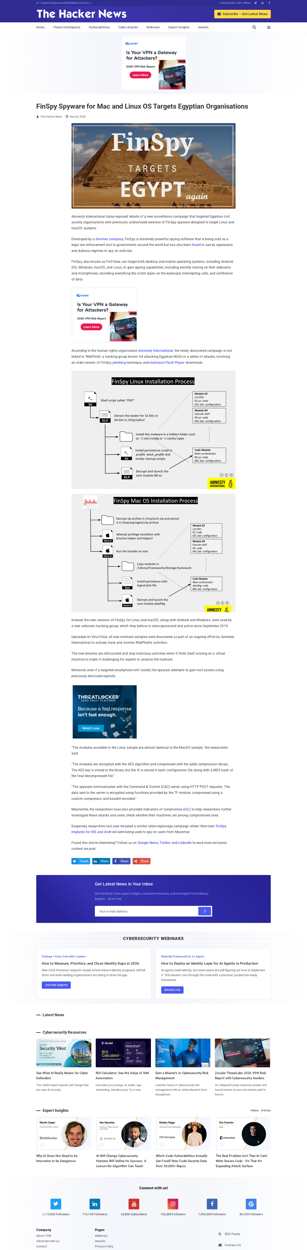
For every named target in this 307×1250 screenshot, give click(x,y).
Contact (41, 1246)
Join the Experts (56, 985)
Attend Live (172, 989)
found (196, 245)
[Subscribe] (204, 911)
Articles (266, 1110)
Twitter (165, 843)
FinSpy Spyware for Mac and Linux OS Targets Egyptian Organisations (142, 106)
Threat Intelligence (66, 27)
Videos (255, 1110)
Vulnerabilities (99, 27)
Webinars (153, 27)
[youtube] (134, 1210)
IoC (186, 809)
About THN (43, 1235)
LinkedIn (185, 843)
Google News (148, 843)
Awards (203, 27)
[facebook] (212, 1210)
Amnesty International (155, 351)
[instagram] (173, 1210)
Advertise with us (47, 1241)
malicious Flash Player (167, 363)
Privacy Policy (104, 1246)
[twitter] (55, 1210)
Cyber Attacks (128, 27)
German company (109, 239)
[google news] (251, 1208)
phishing (119, 363)
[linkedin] (94, 1210)
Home (40, 27)
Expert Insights (179, 27)
